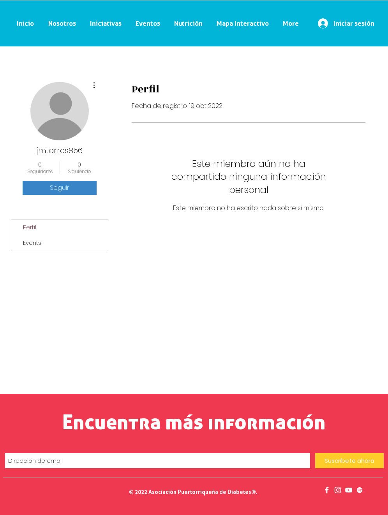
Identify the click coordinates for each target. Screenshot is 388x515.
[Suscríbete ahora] (349, 460)
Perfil (29, 227)
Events (32, 243)
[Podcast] (359, 490)
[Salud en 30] (348, 490)
